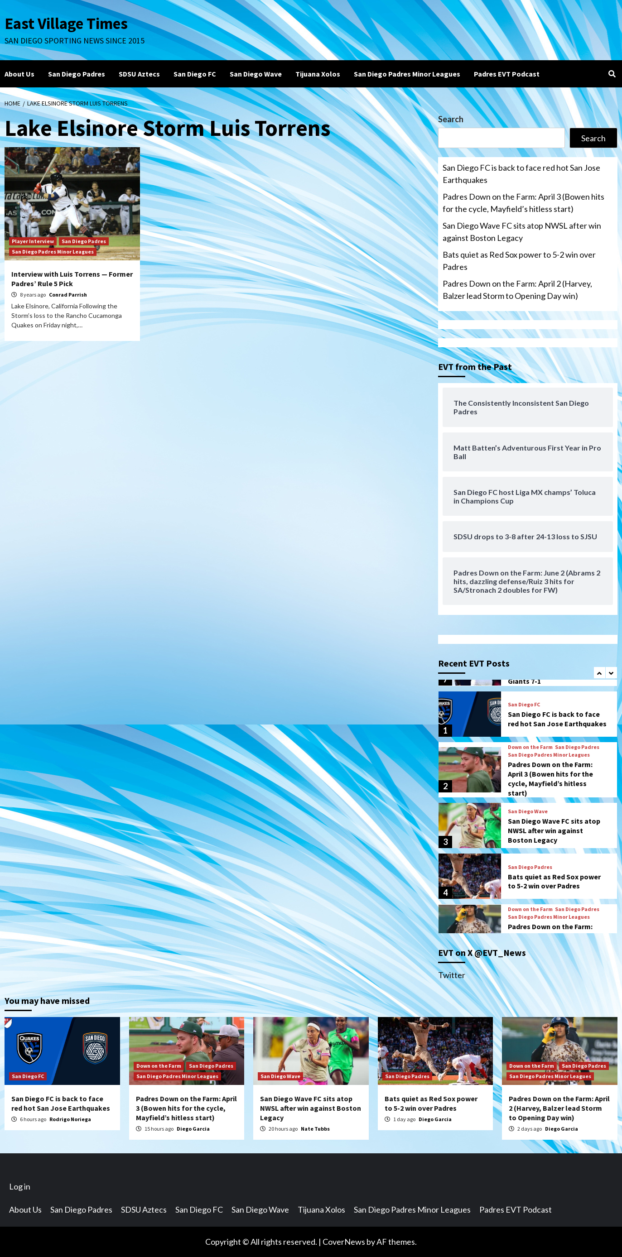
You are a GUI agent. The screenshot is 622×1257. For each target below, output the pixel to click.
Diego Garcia (193, 1128)
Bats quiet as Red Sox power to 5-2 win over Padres (519, 260)
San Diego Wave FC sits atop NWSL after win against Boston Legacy (522, 232)
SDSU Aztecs (139, 73)
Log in (19, 1186)
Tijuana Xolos (317, 73)
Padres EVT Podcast (507, 73)
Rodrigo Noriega (70, 1119)
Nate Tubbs (315, 1128)
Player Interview (33, 241)
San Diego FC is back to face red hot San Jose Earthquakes (521, 174)
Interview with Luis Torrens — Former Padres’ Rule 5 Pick (72, 278)
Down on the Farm (530, 747)
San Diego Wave (256, 73)
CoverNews (344, 1242)
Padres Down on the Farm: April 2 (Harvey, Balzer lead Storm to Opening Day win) (517, 289)
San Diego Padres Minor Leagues (407, 73)
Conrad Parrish (68, 294)
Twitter (451, 975)
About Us (19, 73)
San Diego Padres (76, 73)
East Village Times (66, 24)
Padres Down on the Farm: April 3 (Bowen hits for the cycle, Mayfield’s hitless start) (523, 203)
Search (450, 119)
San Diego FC (195, 73)
